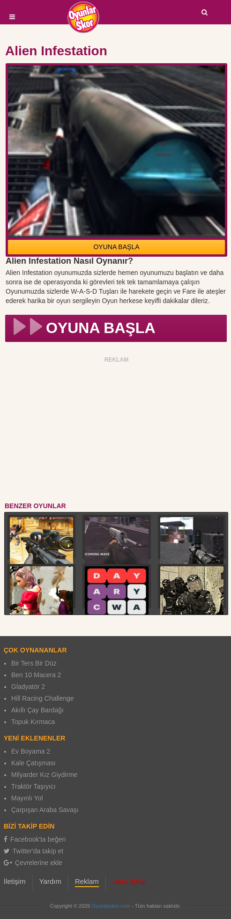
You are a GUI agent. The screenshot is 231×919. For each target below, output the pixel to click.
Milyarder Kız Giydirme (44, 774)
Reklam (87, 881)
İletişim (15, 881)
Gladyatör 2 (28, 686)
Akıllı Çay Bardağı (37, 710)
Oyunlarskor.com (110, 906)
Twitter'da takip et (34, 851)
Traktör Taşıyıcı (33, 786)
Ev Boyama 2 (30, 751)
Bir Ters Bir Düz (34, 663)
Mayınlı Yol (27, 798)
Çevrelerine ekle (33, 863)
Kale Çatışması (33, 763)
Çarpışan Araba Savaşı (45, 810)
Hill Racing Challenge (42, 698)
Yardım (50, 881)
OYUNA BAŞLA (116, 247)
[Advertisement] (116, 431)
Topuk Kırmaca (33, 722)
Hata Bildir (128, 881)
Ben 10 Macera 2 (36, 675)
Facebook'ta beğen (35, 839)
